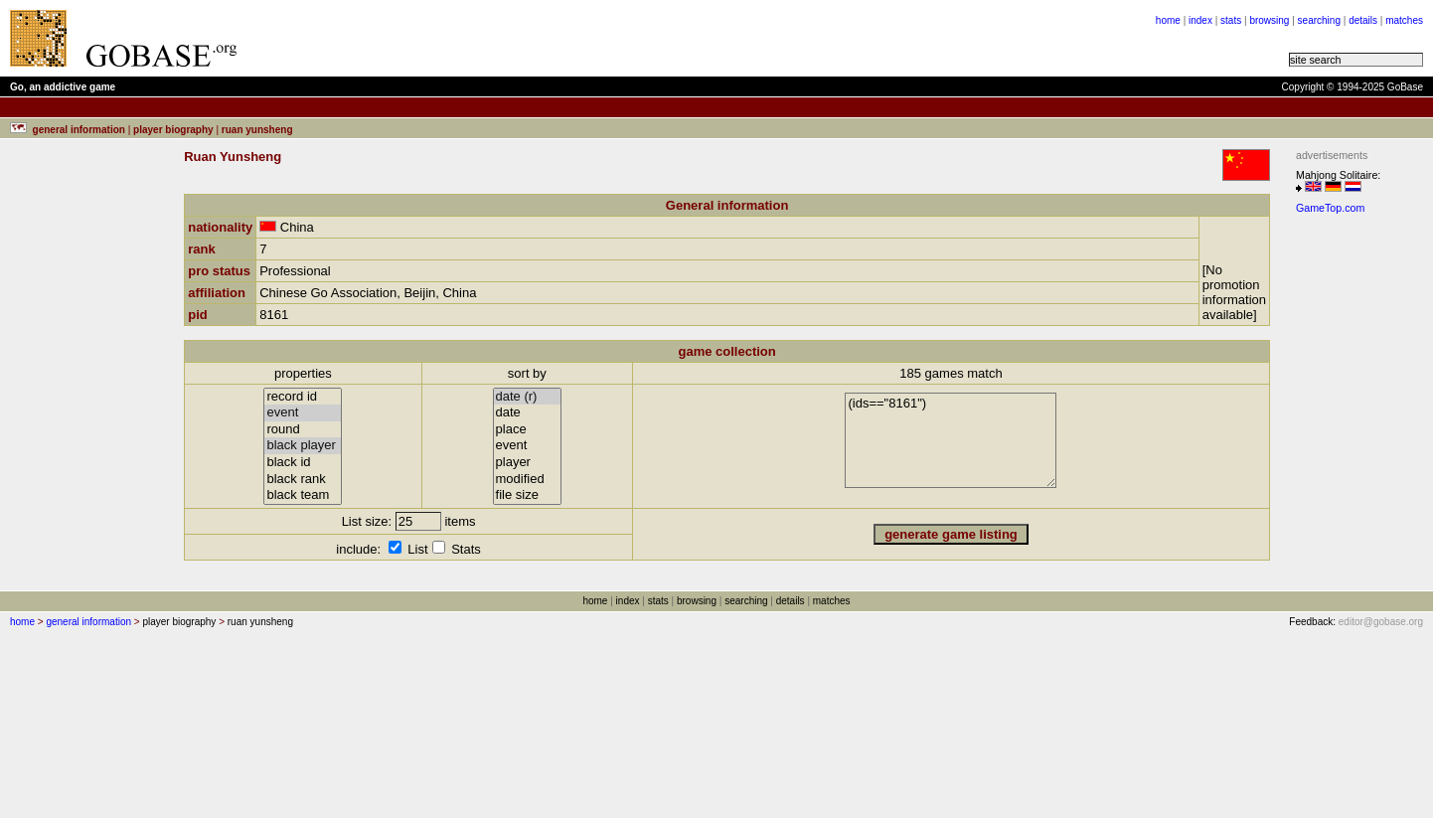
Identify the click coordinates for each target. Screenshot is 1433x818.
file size (527, 495)
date (527, 413)
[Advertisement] (1355, 520)
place (527, 429)
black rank (302, 479)
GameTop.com (1330, 208)
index (1200, 20)
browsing (1269, 20)
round (302, 429)
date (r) (527, 397)
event (302, 413)
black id (302, 462)
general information (88, 621)
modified (527, 479)
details (1363, 20)
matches (1404, 20)
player (527, 462)
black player (302, 445)
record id (302, 397)
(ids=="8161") (950, 440)
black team (302, 495)
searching (1319, 20)
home (1168, 20)
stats (1230, 20)
